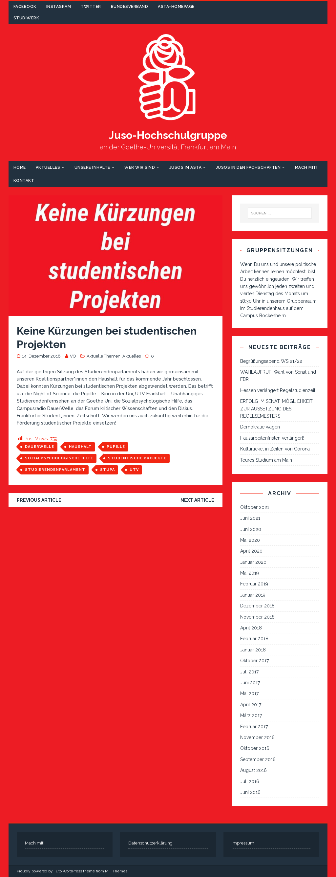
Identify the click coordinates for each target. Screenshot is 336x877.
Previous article (39, 500)
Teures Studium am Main (266, 460)
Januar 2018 (253, 649)
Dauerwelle (39, 447)
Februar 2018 (254, 638)
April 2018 (251, 627)
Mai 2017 (249, 693)
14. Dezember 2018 (41, 356)
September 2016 (258, 759)
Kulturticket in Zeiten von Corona (275, 448)
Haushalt (80, 447)
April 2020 (251, 551)
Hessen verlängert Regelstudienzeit (277, 390)
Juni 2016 (250, 792)
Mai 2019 (249, 573)
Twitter (91, 6)
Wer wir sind (139, 167)
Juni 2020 (250, 529)
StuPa (107, 470)
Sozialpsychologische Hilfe (59, 458)
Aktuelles (48, 167)
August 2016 (253, 770)
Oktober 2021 (254, 507)
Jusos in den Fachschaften (248, 167)
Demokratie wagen (260, 426)
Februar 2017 (254, 726)
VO (73, 356)
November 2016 (257, 737)
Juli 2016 (249, 781)
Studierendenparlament (55, 470)
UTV (134, 470)
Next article (197, 500)
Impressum (243, 843)
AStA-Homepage (176, 6)
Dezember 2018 (257, 605)
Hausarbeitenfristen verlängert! (272, 438)
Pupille (116, 447)
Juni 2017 (250, 682)
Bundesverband (129, 6)
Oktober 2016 (254, 748)
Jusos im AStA (185, 167)
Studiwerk (26, 18)
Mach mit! (306, 167)
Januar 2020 (253, 562)
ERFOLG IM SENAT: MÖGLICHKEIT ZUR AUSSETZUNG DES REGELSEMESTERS (276, 409)
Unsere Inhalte (92, 167)
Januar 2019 (252, 595)
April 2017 (250, 704)
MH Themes (116, 871)
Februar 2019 (254, 583)
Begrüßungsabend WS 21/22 (271, 361)
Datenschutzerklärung (150, 843)
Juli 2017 (249, 671)
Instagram (58, 6)
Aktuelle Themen (103, 356)
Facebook (24, 6)
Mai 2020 (250, 540)
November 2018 (257, 617)
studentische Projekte (137, 458)
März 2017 (251, 715)
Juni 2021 (250, 518)
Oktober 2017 (254, 660)
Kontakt (23, 180)
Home (19, 167)
